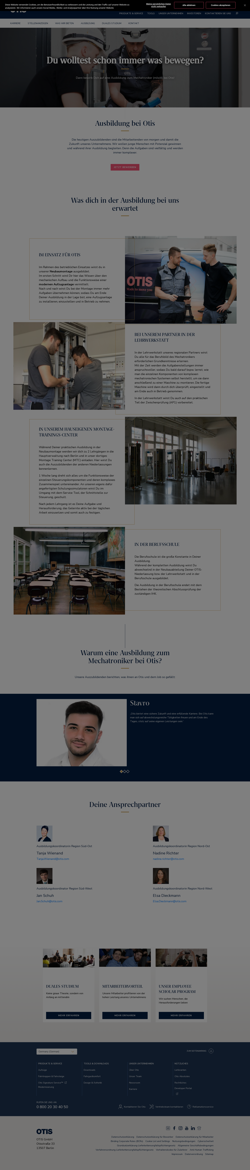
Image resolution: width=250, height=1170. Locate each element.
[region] (125, 5)
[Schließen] (244, 5)
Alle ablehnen (189, 5)
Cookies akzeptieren (220, 5)
